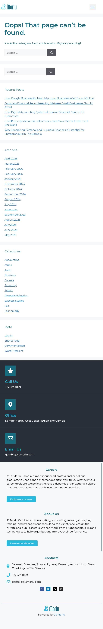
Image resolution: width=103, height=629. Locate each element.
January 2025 (12, 178)
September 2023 (15, 214)
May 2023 (10, 234)
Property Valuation (16, 295)
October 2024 (13, 189)
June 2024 (11, 209)
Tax (6, 305)
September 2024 (15, 194)
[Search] (51, 52)
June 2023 (10, 229)
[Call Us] (10, 371)
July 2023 (10, 224)
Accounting (11, 259)
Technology (11, 310)
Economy (10, 285)
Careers (9, 280)
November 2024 (14, 184)
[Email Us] (10, 438)
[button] (93, 7)
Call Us (11, 381)
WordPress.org (14, 350)
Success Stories (14, 300)
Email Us (13, 449)
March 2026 (11, 163)
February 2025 (13, 173)
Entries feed (12, 340)
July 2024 (10, 204)
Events (8, 290)
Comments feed (14, 345)
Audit (8, 270)
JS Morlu (59, 614)
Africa (8, 264)
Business (10, 275)
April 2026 (10, 158)
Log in (8, 335)
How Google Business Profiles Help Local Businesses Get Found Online (49, 98)
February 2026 (13, 168)
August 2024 (12, 199)
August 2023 (12, 219)
